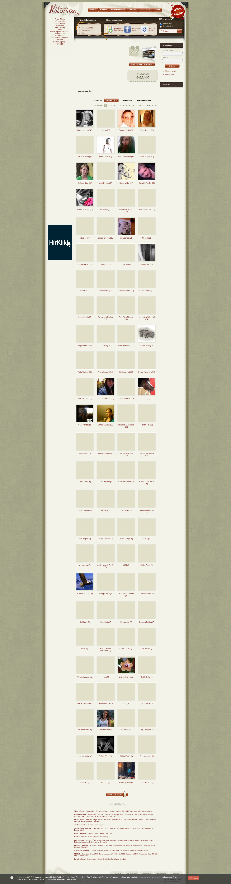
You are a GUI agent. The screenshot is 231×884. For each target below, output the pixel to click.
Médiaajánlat (161, 874)
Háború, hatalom (115, 811)
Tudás (151, 840)
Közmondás (91, 859)
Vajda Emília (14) (85, 346)
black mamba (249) (85, 130)
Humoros (100, 828)
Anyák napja (142, 814)
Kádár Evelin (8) (146, 565)
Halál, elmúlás (102, 842)
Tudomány (133, 811)
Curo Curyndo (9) (105, 482)
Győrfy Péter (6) (147, 677)
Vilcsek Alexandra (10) (147, 454)
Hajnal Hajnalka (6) (84, 703)
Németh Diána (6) (106, 730)
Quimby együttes (59, 42)
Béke (123, 811)
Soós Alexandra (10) (106, 453)
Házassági (104, 837)
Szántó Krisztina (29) (85, 209)
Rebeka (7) (85, 649)
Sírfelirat (123, 859)
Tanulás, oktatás (93, 833)
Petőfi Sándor (60, 23)
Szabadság (101, 840)
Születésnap (85, 30)
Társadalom (90, 811)
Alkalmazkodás (110, 840)
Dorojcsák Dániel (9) (126, 482)
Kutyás (90, 825)
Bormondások (79, 830)
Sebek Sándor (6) (147, 756)
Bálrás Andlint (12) (126, 372)
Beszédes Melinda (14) (126, 318)
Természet (99, 811)
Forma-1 (112, 828)
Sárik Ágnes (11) (84, 425)
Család (90, 837)
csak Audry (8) (85, 565)
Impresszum (146, 874)
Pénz (102, 833)
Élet (82, 33)
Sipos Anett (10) (85, 453)
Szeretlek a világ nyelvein (139, 850)
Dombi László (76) (126, 130)
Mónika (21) (146, 238)
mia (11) (146, 398)
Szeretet (100, 845)
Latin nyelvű (127, 820)
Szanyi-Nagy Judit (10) (126, 454)
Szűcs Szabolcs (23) (147, 209)
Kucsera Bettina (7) (146, 622)
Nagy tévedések (138, 828)
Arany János (60, 19)
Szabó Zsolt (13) (146, 346)
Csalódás (146, 845)
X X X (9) (146, 539)
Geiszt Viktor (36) (126, 183)
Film (94, 828)
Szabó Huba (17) (105, 291)
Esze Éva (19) (105, 264)
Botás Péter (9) (85, 482)
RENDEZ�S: (98, 100)
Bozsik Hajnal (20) (85, 264)
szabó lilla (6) (85, 783)
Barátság (88, 840)
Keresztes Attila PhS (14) (147, 318)
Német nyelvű (117, 820)
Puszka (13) (105, 346)
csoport (136, 29)
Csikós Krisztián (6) (85, 677)
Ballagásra (89, 816)
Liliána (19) (126, 264)
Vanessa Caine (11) (105, 425)
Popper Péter (60, 34)
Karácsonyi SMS (132, 854)
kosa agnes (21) (126, 238)
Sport (106, 828)
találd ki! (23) (85, 238)
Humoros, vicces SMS (106, 854)
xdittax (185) (105, 130)
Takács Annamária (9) (85, 511)
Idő (127, 811)
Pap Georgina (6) (147, 730)
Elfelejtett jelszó (170, 71)
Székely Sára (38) (85, 183)
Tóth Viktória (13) (85, 372)
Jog (111, 833)
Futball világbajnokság (124, 828)
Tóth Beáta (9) (126, 510)
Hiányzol (100, 850)
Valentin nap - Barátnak (122, 814)
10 (133, 106)
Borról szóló (149, 828)
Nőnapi (134, 814)
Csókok (93, 850)
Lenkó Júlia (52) (105, 157)
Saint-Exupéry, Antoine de (60, 32)
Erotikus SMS (84, 856)
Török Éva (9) (105, 510)
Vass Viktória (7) (146, 649)
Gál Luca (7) (85, 622)
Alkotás (137, 840)
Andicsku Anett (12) (105, 372)
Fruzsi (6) (105, 677)
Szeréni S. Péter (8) (85, 594)
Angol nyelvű (98, 820)
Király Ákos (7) (126, 622)
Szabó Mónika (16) (146, 291)
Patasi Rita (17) (85, 291)
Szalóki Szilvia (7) (126, 649)
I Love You (107, 820)
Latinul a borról (137, 820)
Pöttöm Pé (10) (147, 425)
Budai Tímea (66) (147, 130)
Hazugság (85, 842)
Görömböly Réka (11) (105, 398)
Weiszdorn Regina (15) (105, 318)
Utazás (149, 811)
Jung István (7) (105, 622)
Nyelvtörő (106, 859)
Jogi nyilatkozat (131, 874)
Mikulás (96, 816)
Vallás (119, 840)
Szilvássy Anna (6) (126, 783)
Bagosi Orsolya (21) (105, 238)
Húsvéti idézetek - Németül (90, 821)
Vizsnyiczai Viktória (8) (126, 595)
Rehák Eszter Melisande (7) (105, 650)
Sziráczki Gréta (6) (147, 783)
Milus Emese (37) (105, 183)
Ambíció (131, 840)
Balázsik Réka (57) (84, 157)
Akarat (124, 840)
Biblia (60, 29)
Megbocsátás (137, 845)
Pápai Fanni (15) (84, 317)
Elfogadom (193, 878)
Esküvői (101, 814)
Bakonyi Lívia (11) (85, 398)
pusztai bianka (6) (85, 756)
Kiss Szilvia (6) (147, 703)
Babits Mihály (60, 27)
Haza (106, 811)
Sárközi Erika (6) (126, 756)
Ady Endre (60, 25)
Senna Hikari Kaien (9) (146, 483)
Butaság (77, 842)
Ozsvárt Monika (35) (147, 183)
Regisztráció (169, 74)
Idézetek (176, 874)
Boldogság (108, 845)
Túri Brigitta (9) (85, 539)
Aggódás (121, 845)
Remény (129, 845)
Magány (77, 847)
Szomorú (93, 845)
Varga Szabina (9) (106, 539)
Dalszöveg (115, 859)
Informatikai (142, 811)
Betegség (92, 842)
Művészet (144, 840)
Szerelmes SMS (87, 28)
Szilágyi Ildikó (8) (105, 594)
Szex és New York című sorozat (60, 39)
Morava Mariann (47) (126, 157)
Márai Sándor (60, 21)
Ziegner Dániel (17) (126, 291)
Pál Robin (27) (105, 209)
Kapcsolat (117, 874)
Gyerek (96, 837)
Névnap (99, 859)
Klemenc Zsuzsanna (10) (126, 426)
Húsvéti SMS (120, 854)
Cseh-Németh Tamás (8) (105, 566)
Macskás (97, 825)
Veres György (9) (126, 539)
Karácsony (103, 816)
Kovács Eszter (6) (85, 730)
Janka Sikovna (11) (126, 398)
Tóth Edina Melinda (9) (146, 511)
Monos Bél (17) (147, 264)
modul (152, 29)
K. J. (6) (126, 703)
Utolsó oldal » (152, 106)
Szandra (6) (105, 783)
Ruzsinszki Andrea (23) (126, 210)
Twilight (60, 44)
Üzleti (107, 833)
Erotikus (126, 850)
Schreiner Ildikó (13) (126, 346)
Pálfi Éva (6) (126, 730)
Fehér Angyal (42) (147, 157)
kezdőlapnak (118, 29)
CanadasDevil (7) (147, 594)
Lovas (103, 825)
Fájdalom (154, 845)
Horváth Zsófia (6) (105, 703)
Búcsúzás (84, 847)
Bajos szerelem (109, 850)
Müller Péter (60, 36)
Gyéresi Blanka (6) (126, 677)
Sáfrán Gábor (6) (105, 756)
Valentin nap (108, 814)
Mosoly (115, 845)
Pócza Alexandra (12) (146, 372)
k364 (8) (126, 565)
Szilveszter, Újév (114, 816)
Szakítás (119, 850)
